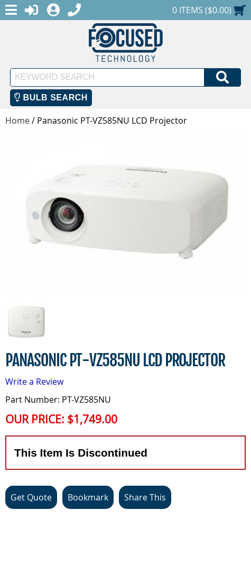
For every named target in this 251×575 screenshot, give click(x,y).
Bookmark (88, 497)
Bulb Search (51, 97)
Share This (145, 497)
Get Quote (31, 497)
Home (17, 120)
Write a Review (34, 381)
